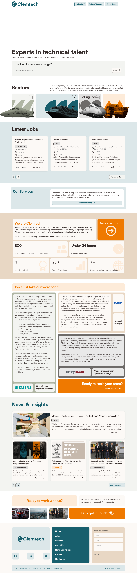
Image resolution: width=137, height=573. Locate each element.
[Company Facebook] (15, 556)
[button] (80, 4)
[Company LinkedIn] (30, 556)
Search (115, 70)
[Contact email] (46, 556)
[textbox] (108, 535)
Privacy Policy (33, 568)
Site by (112, 568)
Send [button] (95, 554)
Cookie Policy (58, 568)
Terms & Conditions (46, 568)
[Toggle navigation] (122, 4)
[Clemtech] (25, 4)
